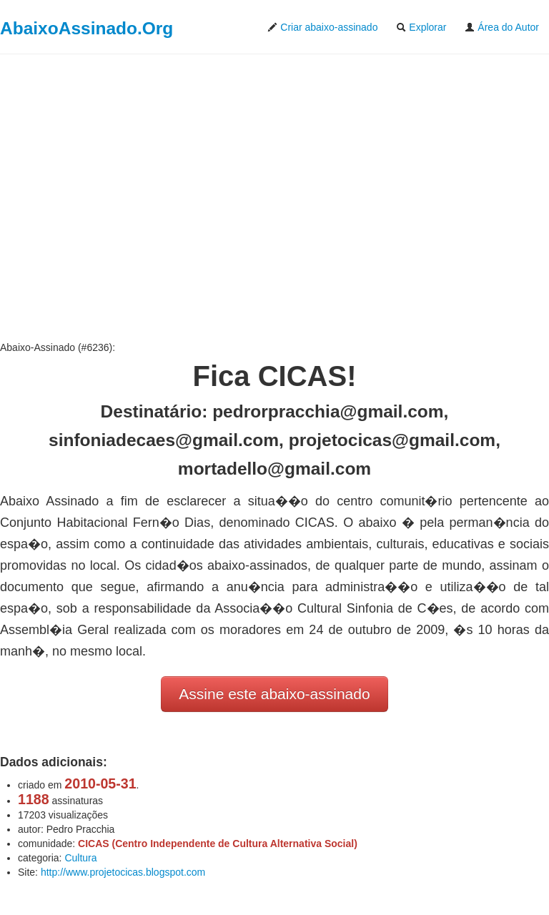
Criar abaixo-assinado (322, 27)
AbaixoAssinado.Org (86, 28)
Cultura (80, 858)
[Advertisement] (274, 197)
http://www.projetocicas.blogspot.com (123, 872)
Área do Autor (502, 27)
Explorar (421, 27)
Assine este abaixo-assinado (274, 694)
